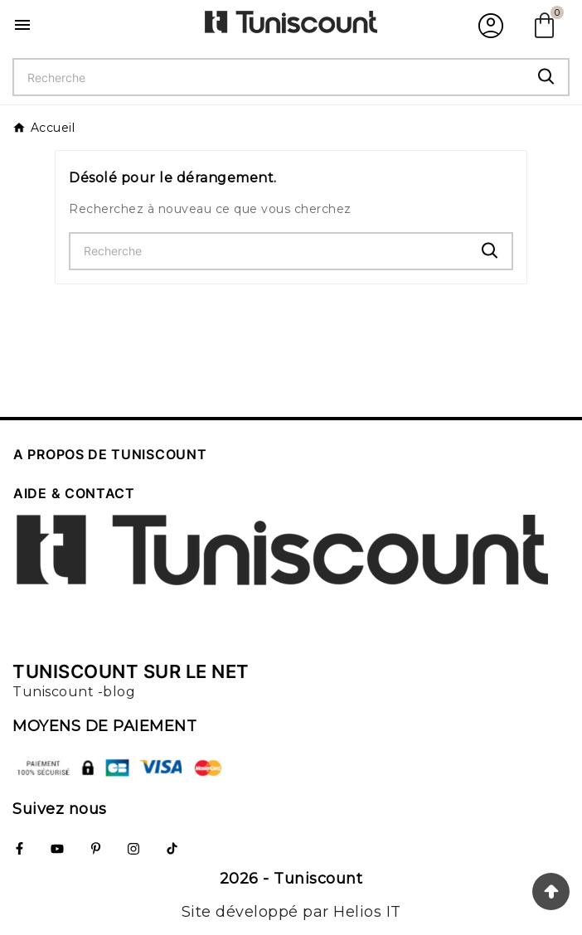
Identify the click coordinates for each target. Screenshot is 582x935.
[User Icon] (488, 24)
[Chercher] (269, 77)
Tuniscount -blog (73, 692)
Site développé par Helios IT (291, 912)
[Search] (546, 76)
